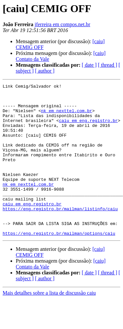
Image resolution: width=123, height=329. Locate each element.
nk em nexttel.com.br (66, 116)
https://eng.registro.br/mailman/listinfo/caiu (60, 234)
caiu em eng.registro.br (88, 128)
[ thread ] (107, 65)
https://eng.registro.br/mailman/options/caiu (59, 264)
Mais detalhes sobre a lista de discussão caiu (49, 323)
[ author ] (45, 71)
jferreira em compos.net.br (62, 24)
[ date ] (89, 65)
